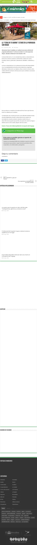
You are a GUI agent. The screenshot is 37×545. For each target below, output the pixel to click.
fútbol (8, 519)
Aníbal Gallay (4, 515)
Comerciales (3, 484)
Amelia (2, 482)
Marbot (17, 517)
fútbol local (18, 521)
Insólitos (14, 484)
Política (14, 499)
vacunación (18, 513)
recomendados (11, 515)
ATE (22, 515)
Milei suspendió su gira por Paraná (11, 178)
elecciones (17, 519)
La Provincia (15, 489)
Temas (3, 508)
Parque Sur (18, 515)
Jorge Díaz (26, 515)
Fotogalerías (3, 504)
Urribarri (21, 517)
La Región (14, 492)
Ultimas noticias (16, 501)
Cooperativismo (4, 487)
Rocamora (4, 513)
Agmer (23, 511)
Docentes (4, 519)
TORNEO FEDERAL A (25, 519)
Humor (13, 482)
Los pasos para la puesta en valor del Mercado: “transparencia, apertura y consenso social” (15, 208)
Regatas (12, 519)
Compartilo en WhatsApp (15, 131)
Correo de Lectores (4, 489)
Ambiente (2, 479)
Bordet (12, 517)
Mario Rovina (29, 513)
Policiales (14, 497)
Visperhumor (15, 504)
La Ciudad (6, 20)
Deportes (2, 494)
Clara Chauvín (27, 517)
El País (1, 499)
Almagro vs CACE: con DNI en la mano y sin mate (14, 17)
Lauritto (32, 517)
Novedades (15, 494)
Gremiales (14, 479)
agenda (23, 513)
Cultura (2, 492)
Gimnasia (13, 511)
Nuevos (8, 508)
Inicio (1, 20)
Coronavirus (28, 511)
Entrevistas (2, 501)
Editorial (2, 497)
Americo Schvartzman (6, 511)
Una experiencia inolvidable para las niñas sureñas (25, 181)
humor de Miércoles (6, 517)
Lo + (13, 508)
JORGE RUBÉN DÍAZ (11, 513)
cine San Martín (25, 521)
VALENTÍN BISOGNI (5, 521)
